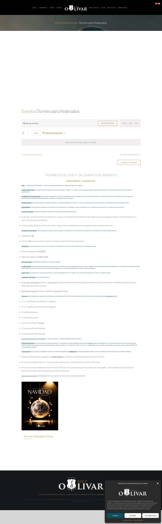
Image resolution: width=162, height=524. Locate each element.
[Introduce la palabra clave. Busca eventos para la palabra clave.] (58, 123)
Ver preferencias (150, 515)
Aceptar (115, 515)
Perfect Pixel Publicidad (55, 499)
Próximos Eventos (66, 22)
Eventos (29, 111)
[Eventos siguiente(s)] (28, 133)
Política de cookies (127, 520)
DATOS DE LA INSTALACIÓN (81, 494)
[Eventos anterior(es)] (23, 133)
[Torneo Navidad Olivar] (40, 383)
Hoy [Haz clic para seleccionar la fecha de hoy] (36, 133)
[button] (158, 483)
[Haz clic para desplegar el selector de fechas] (54, 133)
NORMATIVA (103, 494)
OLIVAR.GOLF (76, 501)
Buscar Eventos (107, 123)
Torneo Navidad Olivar (39, 436)
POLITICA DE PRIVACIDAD (52, 494)
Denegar (133, 515)
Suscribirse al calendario (129, 162)
